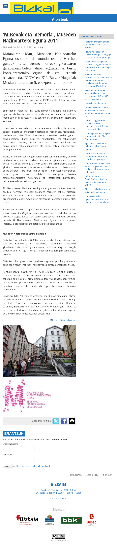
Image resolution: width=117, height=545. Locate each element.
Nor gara (107, 475)
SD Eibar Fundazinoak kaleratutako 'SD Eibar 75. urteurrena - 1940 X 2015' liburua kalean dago (97, 94)
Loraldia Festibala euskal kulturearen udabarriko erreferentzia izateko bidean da (98, 112)
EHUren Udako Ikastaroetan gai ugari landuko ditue (98, 190)
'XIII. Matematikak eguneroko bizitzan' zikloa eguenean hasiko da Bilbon (97, 199)
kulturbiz (39, 47)
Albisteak (60, 19)
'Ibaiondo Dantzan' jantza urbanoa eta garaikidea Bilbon (97, 44)
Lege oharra (92, 475)
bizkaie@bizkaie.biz (58, 498)
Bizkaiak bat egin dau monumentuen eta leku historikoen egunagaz (96, 156)
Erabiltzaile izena (10, 444)
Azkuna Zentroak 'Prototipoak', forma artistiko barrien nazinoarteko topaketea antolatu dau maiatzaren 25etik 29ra (98, 80)
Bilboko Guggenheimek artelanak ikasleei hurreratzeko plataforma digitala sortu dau (96, 124)
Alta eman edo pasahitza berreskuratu (33, 466)
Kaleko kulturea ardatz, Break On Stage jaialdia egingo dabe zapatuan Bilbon (96, 180)
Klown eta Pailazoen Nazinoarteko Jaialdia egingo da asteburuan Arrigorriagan (98, 54)
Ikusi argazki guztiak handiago (63, 320)
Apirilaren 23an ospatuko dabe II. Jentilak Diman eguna (96, 146)
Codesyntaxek (55, 540)
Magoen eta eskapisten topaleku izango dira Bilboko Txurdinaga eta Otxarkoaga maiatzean (98, 66)
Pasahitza (7, 454)
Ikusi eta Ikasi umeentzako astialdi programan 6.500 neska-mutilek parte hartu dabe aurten (97, 167)
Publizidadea (76, 475)
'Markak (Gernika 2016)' (96, 103)
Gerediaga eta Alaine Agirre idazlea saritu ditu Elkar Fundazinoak (97, 136)
